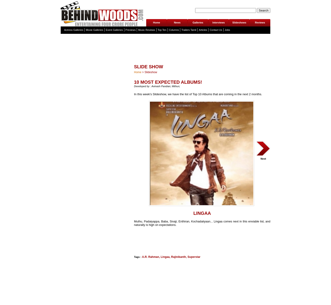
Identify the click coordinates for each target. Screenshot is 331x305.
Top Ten (162, 30)
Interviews (218, 22)
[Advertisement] (157, 240)
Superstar (194, 257)
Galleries (198, 22)
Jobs (227, 30)
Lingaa (165, 257)
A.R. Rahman (150, 257)
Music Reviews (146, 30)
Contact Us (216, 30)
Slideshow (151, 72)
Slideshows (239, 22)
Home (156, 22)
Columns (174, 30)
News (177, 22)
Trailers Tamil (188, 30)
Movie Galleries (94, 30)
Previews (131, 30)
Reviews (260, 22)
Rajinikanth (178, 257)
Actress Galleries (73, 30)
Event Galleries (114, 30)
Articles (203, 30)
